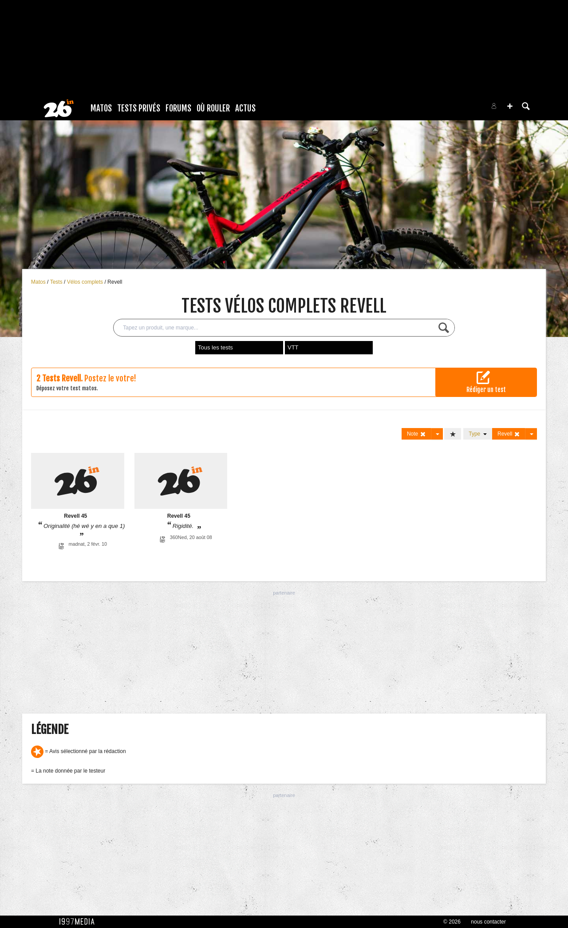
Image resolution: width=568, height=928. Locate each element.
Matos (101, 108)
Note (416, 434)
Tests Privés (138, 108)
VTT (293, 347)
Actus (245, 108)
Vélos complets (86, 282)
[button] (510, 106)
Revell (114, 282)
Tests (57, 282)
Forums (178, 108)
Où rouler (213, 108)
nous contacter (488, 922)
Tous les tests (215, 347)
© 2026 (452, 922)
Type (478, 434)
